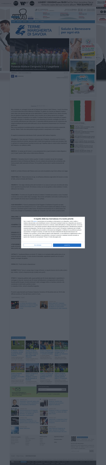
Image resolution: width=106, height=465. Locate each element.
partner (35, 221)
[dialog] (53, 232)
